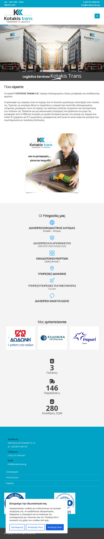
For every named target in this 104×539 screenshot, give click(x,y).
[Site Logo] (18, 16)
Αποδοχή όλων (55, 527)
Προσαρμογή (17, 527)
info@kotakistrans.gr (17, 464)
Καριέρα (10, 483)
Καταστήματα (12, 471)
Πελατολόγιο (12, 477)
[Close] (65, 500)
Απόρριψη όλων (35, 527)
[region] (37, 516)
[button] (97, 16)
